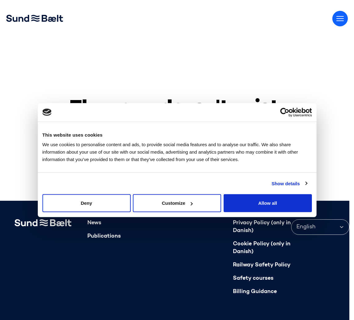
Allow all (267, 203)
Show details (286, 183)
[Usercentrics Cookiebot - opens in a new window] (285, 112)
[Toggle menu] (340, 18)
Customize (177, 203)
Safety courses (253, 278)
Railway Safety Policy (262, 265)
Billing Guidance (255, 292)
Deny (86, 203)
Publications (104, 236)
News (94, 223)
